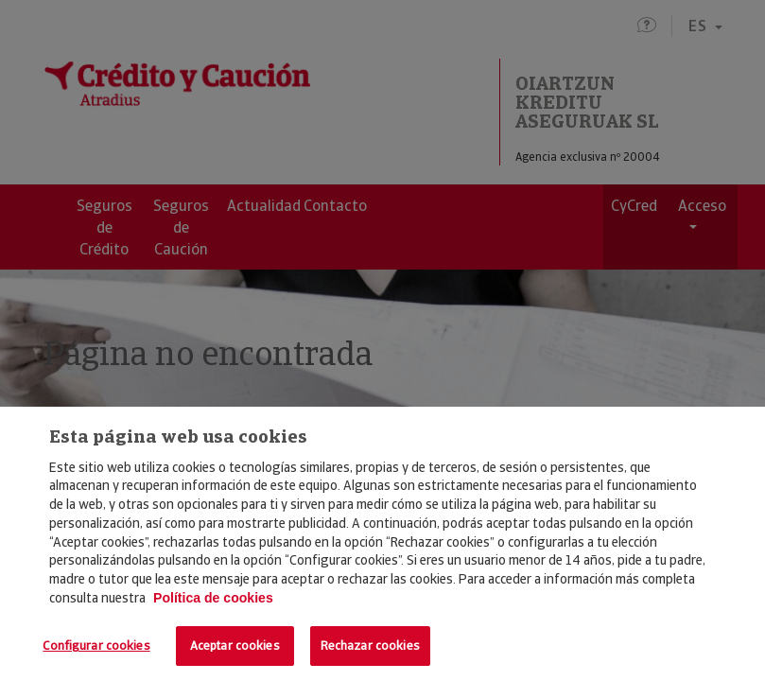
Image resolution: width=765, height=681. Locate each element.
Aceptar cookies (235, 645)
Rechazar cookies (370, 645)
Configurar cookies (96, 645)
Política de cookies (213, 597)
